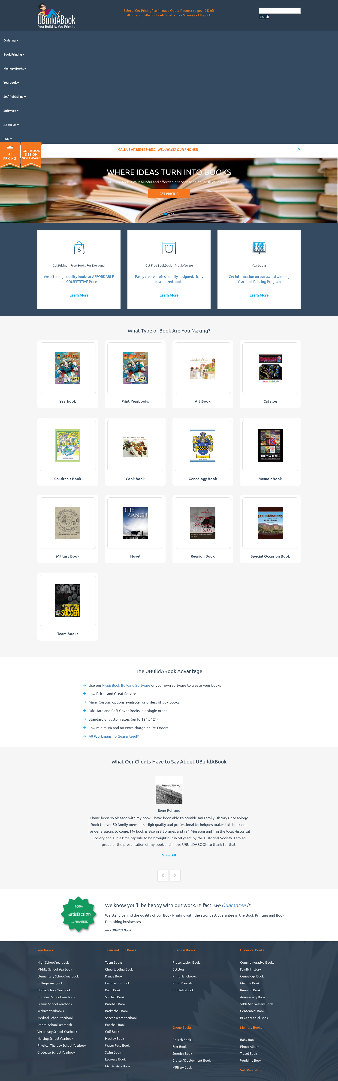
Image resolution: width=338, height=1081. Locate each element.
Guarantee (234, 905)
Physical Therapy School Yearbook (61, 1045)
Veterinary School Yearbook (57, 1031)
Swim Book (113, 1052)
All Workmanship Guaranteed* (114, 736)
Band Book (113, 990)
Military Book (182, 1067)
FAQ (6, 139)
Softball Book (114, 997)
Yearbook (10, 82)
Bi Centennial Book (254, 1018)
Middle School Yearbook (54, 969)
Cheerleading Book (119, 969)
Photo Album (249, 1046)
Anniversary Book (252, 997)
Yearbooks (259, 265)
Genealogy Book (252, 976)
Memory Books (13, 68)
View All (169, 854)
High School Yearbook (53, 962)
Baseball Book (115, 1004)
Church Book (181, 1039)
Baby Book (247, 1039)
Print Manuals (182, 983)
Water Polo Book (117, 1045)
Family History (250, 969)
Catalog (178, 969)
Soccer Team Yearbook (121, 1018)
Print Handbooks (184, 976)
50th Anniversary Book (256, 1004)
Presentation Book (186, 962)
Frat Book (179, 1046)
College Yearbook (50, 983)
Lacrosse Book (115, 1059)
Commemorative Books (257, 962)
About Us (10, 125)
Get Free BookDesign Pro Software (169, 265)
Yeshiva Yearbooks (50, 1011)
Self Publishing (13, 96)
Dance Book (113, 976)
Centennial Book (252, 1011)
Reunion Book (250, 990)
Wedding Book (250, 1060)
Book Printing (13, 54)
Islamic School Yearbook (54, 1004)
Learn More (78, 295)
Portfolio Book (183, 990)
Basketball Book (116, 1011)
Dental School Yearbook (54, 1024)
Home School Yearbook (54, 990)
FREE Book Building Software (125, 685)
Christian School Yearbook (56, 997)
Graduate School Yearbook (56, 1052)
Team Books (113, 962)
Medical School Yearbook (55, 1018)
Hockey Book (114, 1038)
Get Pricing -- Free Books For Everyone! (79, 265)
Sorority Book (182, 1053)
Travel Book (248, 1053)
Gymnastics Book (117, 983)
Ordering (9, 40)
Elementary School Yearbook (58, 976)
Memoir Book (250, 983)
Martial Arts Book (117, 1066)
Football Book (115, 1024)
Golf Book (112, 1031)
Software (10, 111)
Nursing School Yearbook (55, 1038)
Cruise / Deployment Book (191, 1060)
